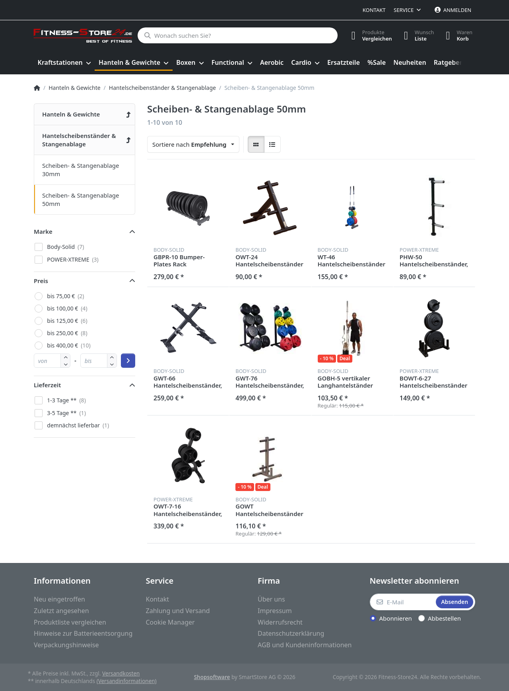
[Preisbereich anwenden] (128, 360)
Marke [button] (43, 231)
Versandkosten (121, 673)
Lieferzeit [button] (47, 385)
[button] (65, 364)
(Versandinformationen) (127, 681)
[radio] (256, 144)
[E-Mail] (402, 602)
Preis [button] (41, 281)
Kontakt (374, 10)
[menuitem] (64, 63)
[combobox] (193, 144)
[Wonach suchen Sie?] (237, 35)
